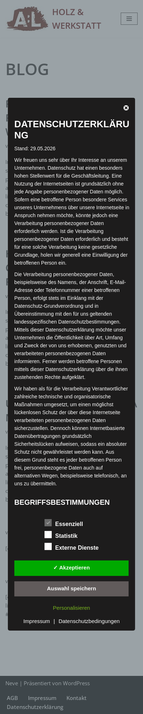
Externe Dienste (72, 546)
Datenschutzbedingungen (89, 621)
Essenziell (64, 522)
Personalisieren (71, 608)
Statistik (61, 534)
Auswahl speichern (71, 588)
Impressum (36, 621)
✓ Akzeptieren (71, 567)
